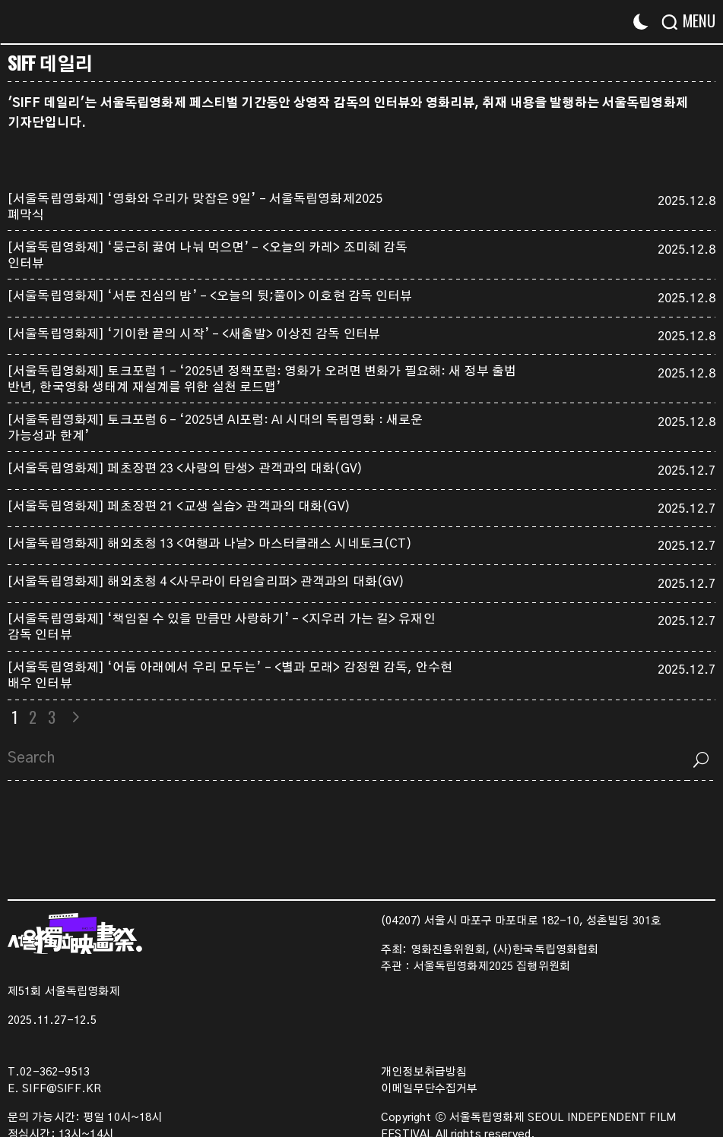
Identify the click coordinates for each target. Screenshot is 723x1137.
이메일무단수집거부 (429, 1089)
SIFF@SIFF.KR (61, 1089)
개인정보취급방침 (424, 1072)
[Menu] (694, 21)
